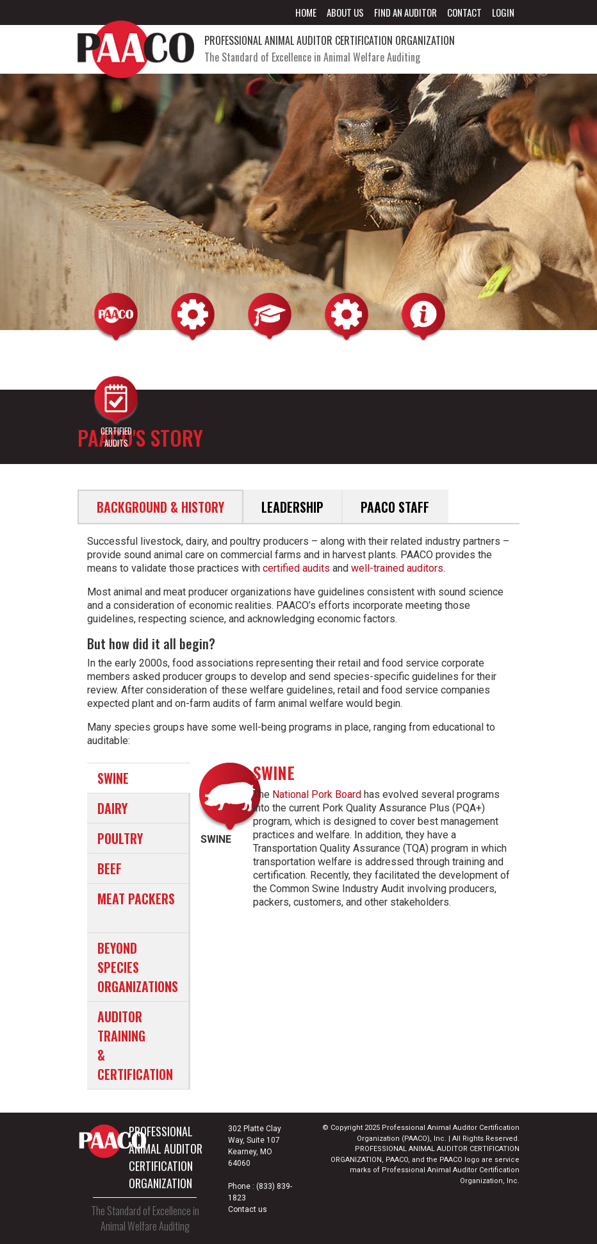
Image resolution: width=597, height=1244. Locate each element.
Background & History (160, 507)
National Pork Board (316, 794)
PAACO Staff (395, 507)
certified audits (296, 568)
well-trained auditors (397, 568)
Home (305, 12)
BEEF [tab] (109, 868)
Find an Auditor (405, 12)
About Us (345, 12)
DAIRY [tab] (112, 808)
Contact (464, 12)
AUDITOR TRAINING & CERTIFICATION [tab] (135, 1045)
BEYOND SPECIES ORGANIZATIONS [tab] (137, 967)
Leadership (292, 507)
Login (503, 12)
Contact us (247, 1209)
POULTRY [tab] (120, 838)
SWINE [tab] (113, 778)
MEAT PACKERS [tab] (136, 898)
